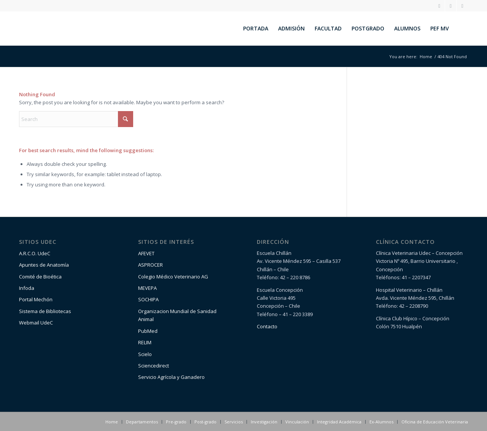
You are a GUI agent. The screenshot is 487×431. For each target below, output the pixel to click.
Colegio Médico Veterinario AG (173, 276)
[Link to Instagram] (439, 5)
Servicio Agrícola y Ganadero (171, 377)
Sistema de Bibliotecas (45, 311)
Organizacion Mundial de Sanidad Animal (177, 315)
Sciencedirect (153, 365)
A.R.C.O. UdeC (34, 253)
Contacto (267, 326)
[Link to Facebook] (450, 5)
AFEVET (146, 253)
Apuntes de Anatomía (44, 264)
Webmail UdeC (36, 322)
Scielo (145, 354)
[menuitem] (255, 28)
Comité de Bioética (40, 276)
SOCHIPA (148, 299)
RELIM (144, 342)
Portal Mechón (36, 299)
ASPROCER (150, 264)
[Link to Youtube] (462, 5)
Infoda (26, 288)
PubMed (148, 331)
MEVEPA (147, 288)
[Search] (461, 28)
